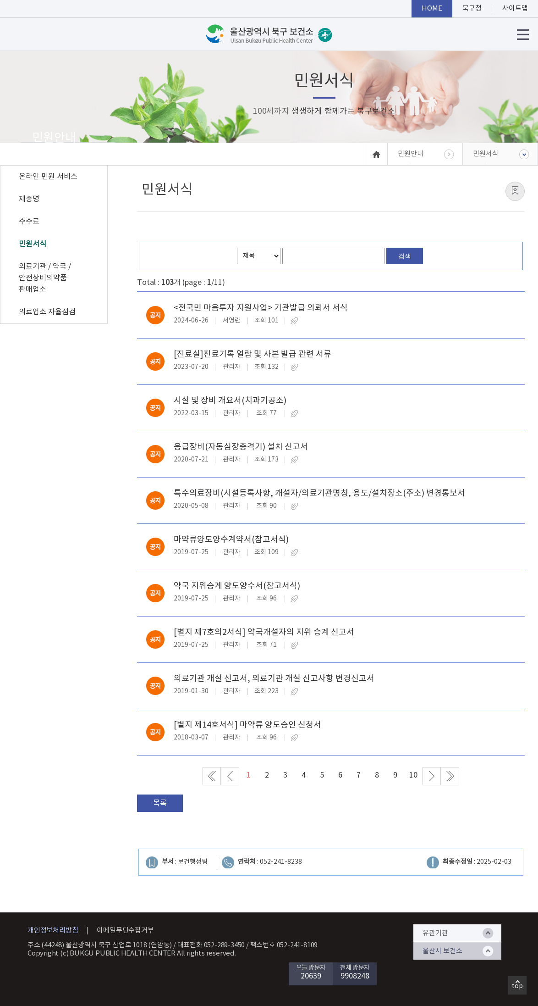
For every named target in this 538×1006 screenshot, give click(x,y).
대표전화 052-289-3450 (211, 945)
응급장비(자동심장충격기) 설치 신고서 (241, 447)
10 (413, 775)
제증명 (29, 199)
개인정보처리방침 (52, 930)
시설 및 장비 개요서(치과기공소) (230, 401)
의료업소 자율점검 (47, 312)
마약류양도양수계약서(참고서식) (231, 540)
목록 (160, 803)
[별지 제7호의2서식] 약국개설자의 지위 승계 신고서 (264, 632)
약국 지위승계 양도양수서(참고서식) (237, 586)
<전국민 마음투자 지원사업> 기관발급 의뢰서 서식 (261, 308)
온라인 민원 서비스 (48, 176)
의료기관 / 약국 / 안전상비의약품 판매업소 (45, 278)
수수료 (29, 221)
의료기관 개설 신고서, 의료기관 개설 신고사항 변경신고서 (274, 679)
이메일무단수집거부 (125, 930)
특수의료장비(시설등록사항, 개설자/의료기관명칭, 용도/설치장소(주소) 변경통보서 (319, 493)
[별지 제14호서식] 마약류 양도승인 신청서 (247, 725)
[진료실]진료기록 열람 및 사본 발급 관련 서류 (252, 354)
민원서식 (32, 244)
